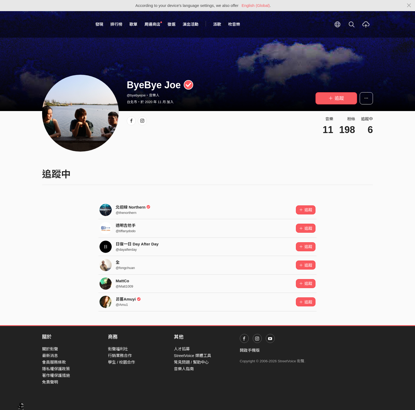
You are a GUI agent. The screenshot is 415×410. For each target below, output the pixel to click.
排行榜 (116, 24)
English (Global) (256, 5)
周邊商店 (153, 24)
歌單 (133, 24)
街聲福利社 (118, 349)
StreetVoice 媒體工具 (192, 355)
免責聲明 (50, 382)
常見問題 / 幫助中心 (191, 362)
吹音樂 (234, 24)
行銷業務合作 (120, 355)
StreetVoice (64, 24)
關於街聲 (50, 349)
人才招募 (182, 349)
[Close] (409, 5)
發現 (99, 24)
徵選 (171, 24)
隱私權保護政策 (56, 369)
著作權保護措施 (56, 375)
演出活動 (191, 24)
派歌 (217, 24)
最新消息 (50, 355)
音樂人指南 (184, 369)
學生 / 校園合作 (121, 362)
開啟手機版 (250, 350)
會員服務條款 (54, 362)
